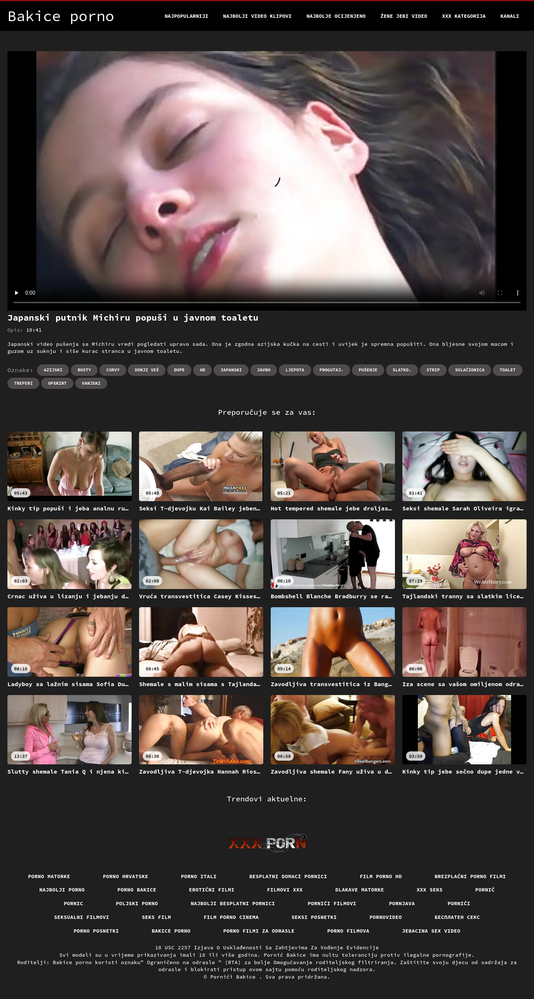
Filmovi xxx (285, 889)
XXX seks (430, 889)
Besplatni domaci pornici (288, 876)
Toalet (507, 370)
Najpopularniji (186, 16)
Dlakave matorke (359, 889)
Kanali (510, 16)
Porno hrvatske (125, 876)
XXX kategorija (464, 16)
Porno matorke (49, 876)
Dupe (179, 370)
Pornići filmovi (332, 903)
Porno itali (199, 876)
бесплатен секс (457, 917)
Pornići (459, 903)
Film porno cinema (231, 917)
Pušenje (368, 370)
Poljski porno (137, 903)
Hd (202, 370)
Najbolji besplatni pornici (233, 903)
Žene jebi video (403, 16)
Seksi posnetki (314, 917)
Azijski (53, 370)
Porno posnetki (96, 930)
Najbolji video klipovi (257, 16)
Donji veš (147, 370)
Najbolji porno (62, 889)
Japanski (231, 370)
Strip (433, 370)
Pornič (485, 889)
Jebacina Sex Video (431, 930)
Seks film (156, 917)
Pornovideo (385, 917)
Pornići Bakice (234, 976)
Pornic (73, 903)
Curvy (112, 370)
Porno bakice (137, 889)
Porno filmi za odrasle (259, 930)
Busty (84, 370)
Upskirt (57, 383)
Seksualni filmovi (81, 917)
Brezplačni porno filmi (470, 876)
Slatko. (402, 370)
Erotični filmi (212, 889)
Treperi (23, 383)
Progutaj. (332, 370)
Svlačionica (469, 370)
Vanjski (91, 383)
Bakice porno (171, 930)
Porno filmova (348, 930)
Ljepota (295, 370)
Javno (263, 370)
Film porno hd (381, 876)
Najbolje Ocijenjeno (336, 16)
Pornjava (402, 903)
